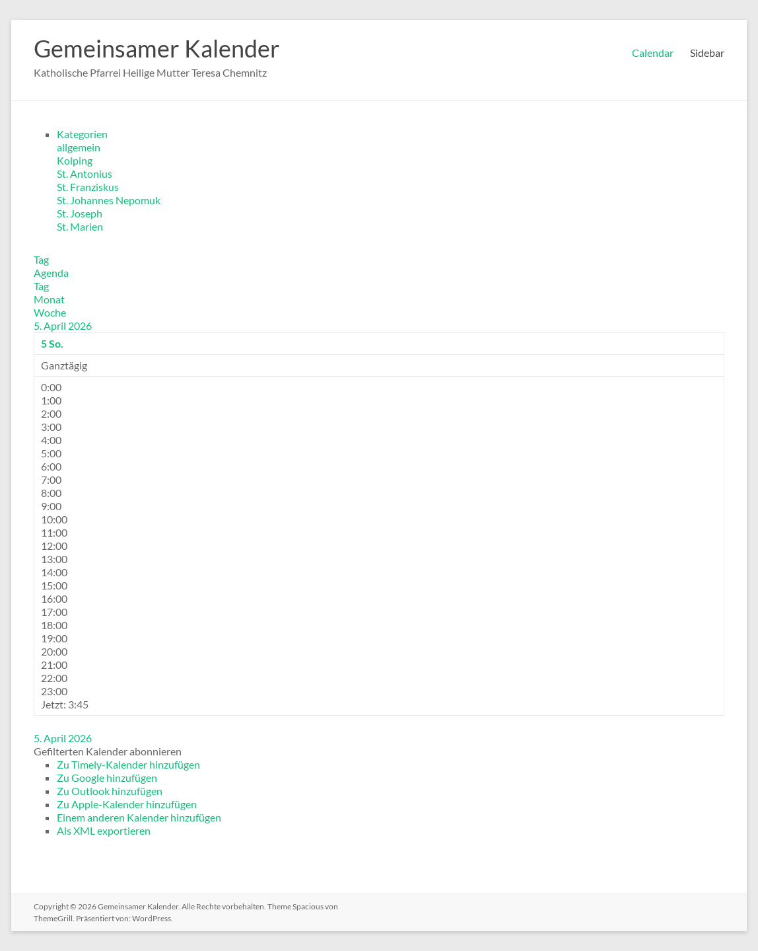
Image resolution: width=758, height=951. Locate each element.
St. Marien (80, 226)
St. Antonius (84, 173)
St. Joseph (79, 213)
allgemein (78, 147)
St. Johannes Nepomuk (108, 200)
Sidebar (707, 52)
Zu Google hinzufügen (107, 777)
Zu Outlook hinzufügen (109, 790)
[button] (108, 751)
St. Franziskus (88, 186)
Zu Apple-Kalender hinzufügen (127, 804)
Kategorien (82, 134)
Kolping (74, 160)
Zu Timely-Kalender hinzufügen (128, 764)
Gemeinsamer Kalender (157, 48)
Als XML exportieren (104, 830)
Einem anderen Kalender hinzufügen (139, 817)
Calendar (652, 52)
